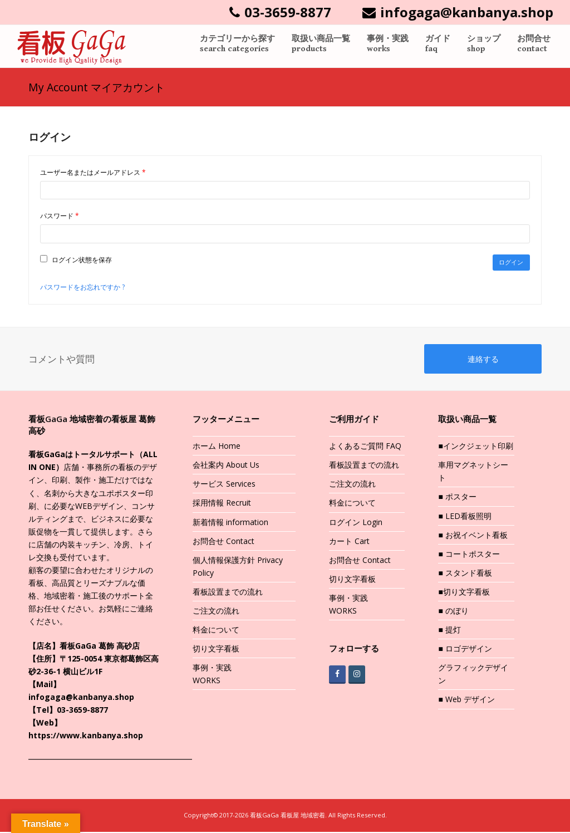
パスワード (62, 216)
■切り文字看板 (463, 592)
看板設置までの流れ (228, 592)
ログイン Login (355, 523)
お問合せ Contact (223, 542)
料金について (216, 630)
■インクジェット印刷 (475, 447)
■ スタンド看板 (465, 574)
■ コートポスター (468, 555)
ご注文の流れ (216, 611)
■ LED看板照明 (464, 517)
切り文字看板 (216, 649)
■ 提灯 (449, 630)
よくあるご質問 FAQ (365, 447)
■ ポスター (457, 498)
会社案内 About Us (226, 466)
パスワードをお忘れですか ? (82, 287)
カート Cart (349, 542)
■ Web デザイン (466, 700)
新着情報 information (230, 523)
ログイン (511, 262)
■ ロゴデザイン (465, 649)
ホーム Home (216, 447)
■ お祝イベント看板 (472, 536)
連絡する (483, 359)
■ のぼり (453, 611)
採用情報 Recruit (222, 504)
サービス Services (224, 485)
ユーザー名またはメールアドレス (96, 172)
